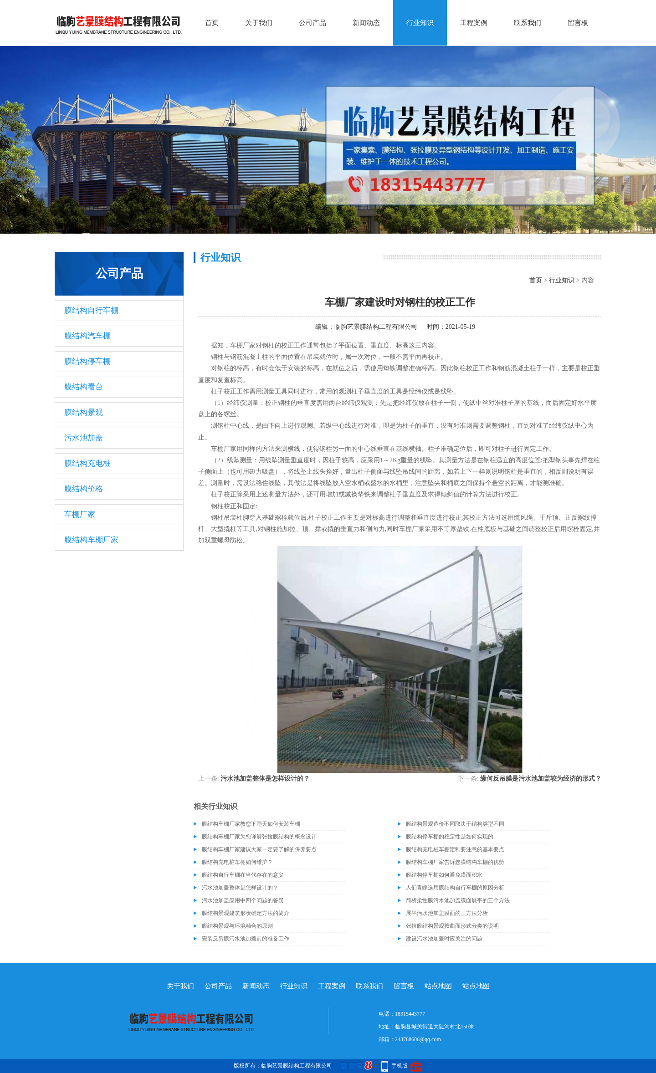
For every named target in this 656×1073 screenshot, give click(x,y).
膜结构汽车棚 (87, 336)
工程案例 (473, 22)
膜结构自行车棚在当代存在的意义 (243, 875)
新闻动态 (366, 22)
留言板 (578, 22)
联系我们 (527, 22)
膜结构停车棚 (87, 361)
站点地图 (438, 986)
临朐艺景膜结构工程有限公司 (375, 326)
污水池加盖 (83, 438)
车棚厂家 (79, 514)
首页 (212, 22)
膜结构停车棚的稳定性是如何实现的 (449, 836)
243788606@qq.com (418, 1039)
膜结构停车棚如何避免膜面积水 (444, 875)
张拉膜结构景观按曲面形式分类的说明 (452, 926)
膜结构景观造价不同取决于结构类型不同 (455, 824)
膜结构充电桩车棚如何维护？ (237, 862)
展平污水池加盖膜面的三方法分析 (447, 913)
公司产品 (312, 22)
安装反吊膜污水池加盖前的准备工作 (245, 938)
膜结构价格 (83, 489)
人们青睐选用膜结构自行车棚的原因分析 (455, 887)
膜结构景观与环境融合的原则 (237, 926)
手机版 (399, 1066)
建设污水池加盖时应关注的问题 (444, 938)
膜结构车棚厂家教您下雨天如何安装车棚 (251, 824)
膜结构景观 (83, 412)
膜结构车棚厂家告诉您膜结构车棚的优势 (455, 862)
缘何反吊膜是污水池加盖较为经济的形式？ (540, 778)
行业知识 (420, 22)
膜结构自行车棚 (91, 310)
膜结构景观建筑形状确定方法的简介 (245, 913)
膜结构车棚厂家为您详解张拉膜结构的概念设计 (259, 836)
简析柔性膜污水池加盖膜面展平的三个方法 (458, 900)
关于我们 (258, 22)
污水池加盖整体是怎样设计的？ (265, 778)
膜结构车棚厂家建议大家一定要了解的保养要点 (259, 849)
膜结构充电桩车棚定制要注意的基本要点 (455, 849)
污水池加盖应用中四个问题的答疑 (243, 900)
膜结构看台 (83, 387)
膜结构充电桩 (87, 463)
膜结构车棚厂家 (91, 540)
